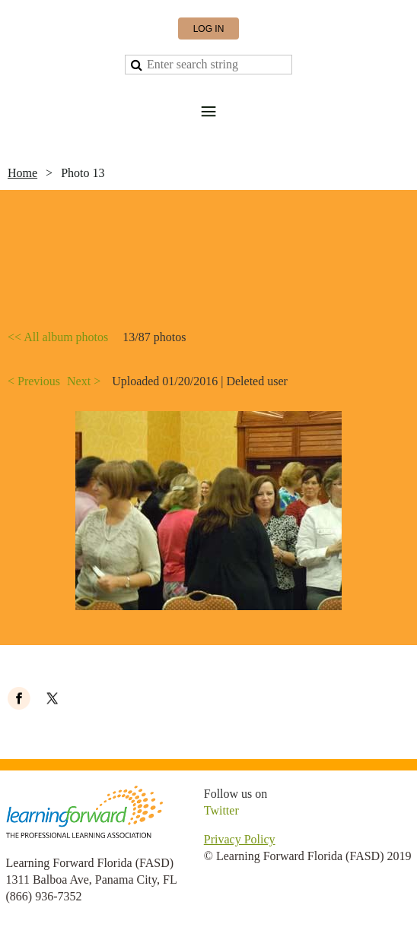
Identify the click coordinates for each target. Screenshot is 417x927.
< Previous (34, 381)
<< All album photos (58, 337)
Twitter (221, 810)
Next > (83, 381)
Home (22, 172)
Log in (208, 29)
